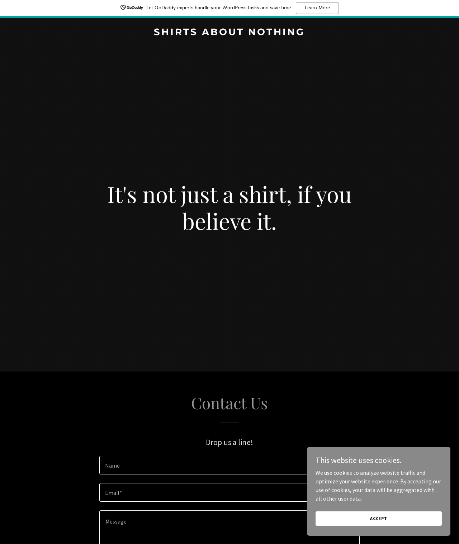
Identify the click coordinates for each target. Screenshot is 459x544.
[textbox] (229, 465)
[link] (229, 33)
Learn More (317, 7)
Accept (378, 518)
